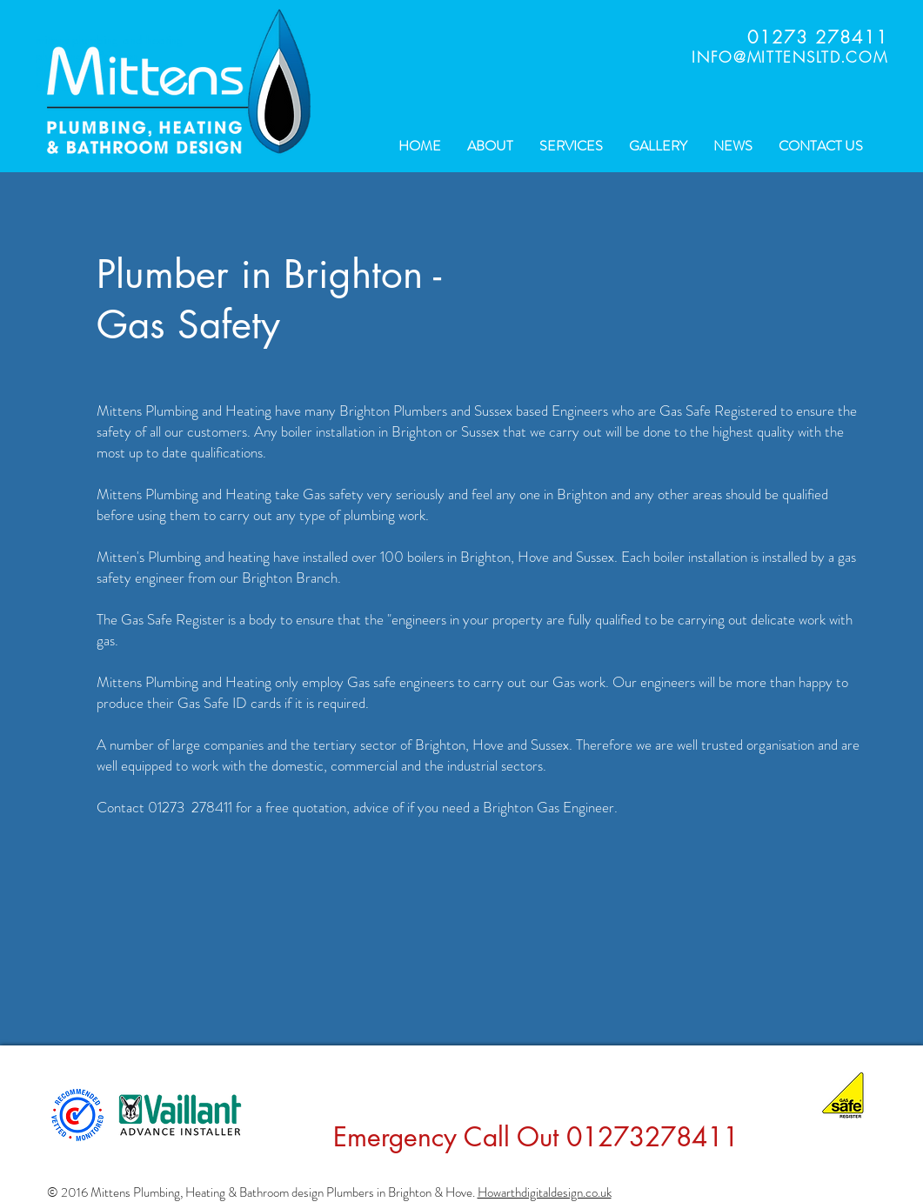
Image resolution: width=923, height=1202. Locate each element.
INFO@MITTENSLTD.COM (789, 57)
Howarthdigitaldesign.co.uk (545, 1192)
